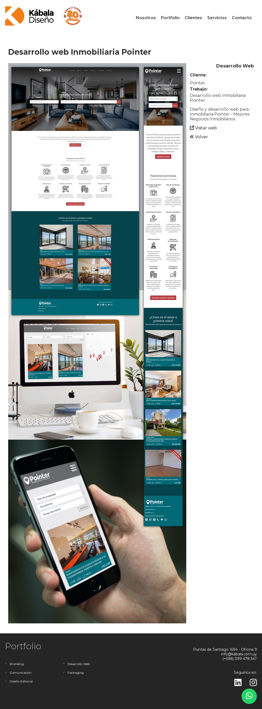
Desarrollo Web (79, 664)
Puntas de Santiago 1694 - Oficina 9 (225, 649)
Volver (199, 136)
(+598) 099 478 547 (239, 658)
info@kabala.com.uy (239, 654)
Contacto (242, 17)
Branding (17, 664)
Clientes (193, 17)
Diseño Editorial (21, 681)
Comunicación (20, 672)
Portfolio (170, 17)
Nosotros (146, 17)
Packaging (76, 672)
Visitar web (203, 127)
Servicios (217, 17)
